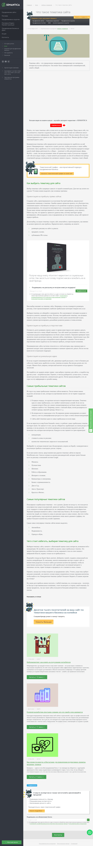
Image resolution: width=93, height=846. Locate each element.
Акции (4, 34)
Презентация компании (11, 68)
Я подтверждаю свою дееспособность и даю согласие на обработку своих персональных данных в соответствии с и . (52, 296)
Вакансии (7, 55)
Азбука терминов (62, 28)
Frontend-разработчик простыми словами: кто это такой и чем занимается (55, 712)
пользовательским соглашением (41, 299)
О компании (74, 843)
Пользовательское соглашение (47, 843)
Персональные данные (63, 843)
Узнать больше (44, 622)
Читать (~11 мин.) (36, 727)
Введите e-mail (36, 291)
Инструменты (8, 53)
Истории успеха (9, 43)
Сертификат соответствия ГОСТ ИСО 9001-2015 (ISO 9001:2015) (12, 72)
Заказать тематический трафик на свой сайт (57, 173)
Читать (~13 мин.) (36, 677)
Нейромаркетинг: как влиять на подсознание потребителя (49, 662)
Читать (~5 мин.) (36, 777)
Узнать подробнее (36, 811)
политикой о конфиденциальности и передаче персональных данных (49, 296)
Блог (5, 46)
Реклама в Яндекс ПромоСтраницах (8, 24)
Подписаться (81, 291)
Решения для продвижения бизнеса (12, 49)
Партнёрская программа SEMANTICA (11, 78)
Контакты (58, 835)
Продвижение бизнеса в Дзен (10, 29)
